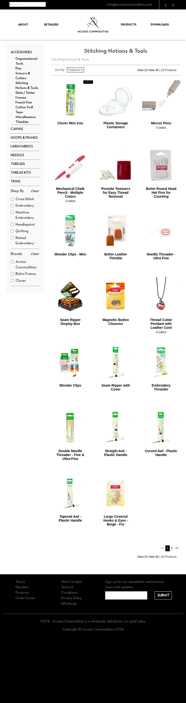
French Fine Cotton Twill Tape (24, 107)
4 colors (161, 332)
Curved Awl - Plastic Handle (161, 453)
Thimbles (22, 122)
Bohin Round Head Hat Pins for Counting (161, 192)
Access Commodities (23, 264)
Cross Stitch (22, 199)
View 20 (142, 70)
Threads (18, 164)
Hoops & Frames (24, 137)
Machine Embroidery (22, 215)
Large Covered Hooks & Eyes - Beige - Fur (115, 520)
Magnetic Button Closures (115, 322)
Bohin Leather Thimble (115, 256)
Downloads (160, 25)
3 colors (161, 127)
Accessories (21, 52)
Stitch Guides (71, 582)
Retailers (51, 25)
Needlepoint (23, 224)
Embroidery (22, 205)
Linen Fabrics (22, 146)
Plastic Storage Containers (115, 125)
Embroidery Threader (161, 387)
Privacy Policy (71, 598)
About (23, 25)
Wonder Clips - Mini (70, 254)
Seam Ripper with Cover (115, 387)
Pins (18, 68)
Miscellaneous (26, 117)
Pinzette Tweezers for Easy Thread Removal (115, 192)
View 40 (153, 70)
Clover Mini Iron (70, 123)
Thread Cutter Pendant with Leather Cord (161, 324)
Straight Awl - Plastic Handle (115, 453)
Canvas (17, 129)
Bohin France (23, 274)
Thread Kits (21, 172)
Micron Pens (161, 123)
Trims (15, 181)
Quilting (19, 231)
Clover (18, 280)
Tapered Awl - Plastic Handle (70, 518)
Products (128, 25)
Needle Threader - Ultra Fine (161, 256)
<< (162, 548)
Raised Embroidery (22, 240)
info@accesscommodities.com (129, 4)
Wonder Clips (70, 385)
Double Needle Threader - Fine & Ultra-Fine (70, 455)
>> (177, 548)
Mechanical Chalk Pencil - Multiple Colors (70, 192)
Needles (17, 155)
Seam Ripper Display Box (70, 322)
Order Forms (25, 598)
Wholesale (69, 603)
